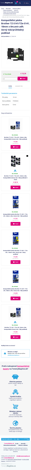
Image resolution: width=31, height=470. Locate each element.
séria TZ (16, 10)
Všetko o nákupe (23, 445)
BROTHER (8, 8)
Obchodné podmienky (9, 445)
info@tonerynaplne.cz (13, 355)
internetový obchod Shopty (14, 459)
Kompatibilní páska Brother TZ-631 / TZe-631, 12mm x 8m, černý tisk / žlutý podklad (15, 252)
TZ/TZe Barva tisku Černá (9, 13)
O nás (16, 443)
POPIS (10, 86)
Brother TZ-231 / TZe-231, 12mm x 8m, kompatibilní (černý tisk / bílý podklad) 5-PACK (15, 177)
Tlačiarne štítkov (17, 8)
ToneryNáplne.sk (9, 457)
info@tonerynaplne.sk (23, 456)
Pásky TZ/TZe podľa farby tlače (11, 12)
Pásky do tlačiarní (7, 10)
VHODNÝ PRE (19, 86)
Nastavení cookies (11, 461)
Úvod (2, 8)
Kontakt (23, 443)
